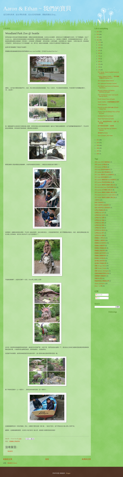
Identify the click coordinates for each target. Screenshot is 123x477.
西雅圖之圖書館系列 (100, 255)
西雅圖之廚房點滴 (100, 258)
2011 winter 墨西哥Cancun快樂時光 (104, 174)
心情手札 (97, 200)
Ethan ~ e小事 (98, 286)
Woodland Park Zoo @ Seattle (105, 116)
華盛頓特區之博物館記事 (102, 281)
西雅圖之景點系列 (14, 441)
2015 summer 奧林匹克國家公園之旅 (105, 197)
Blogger (68, 473)
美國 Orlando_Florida (100, 268)
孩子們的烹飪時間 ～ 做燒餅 (106, 126)
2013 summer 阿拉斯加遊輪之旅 (103, 182)
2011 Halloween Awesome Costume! (107, 83)
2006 (98, 153)
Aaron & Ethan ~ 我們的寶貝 (37, 8)
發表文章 (99, 294)
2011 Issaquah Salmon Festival (106, 80)
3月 (99, 64)
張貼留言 (10, 451)
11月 (99, 45)
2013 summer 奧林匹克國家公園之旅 (105, 185)
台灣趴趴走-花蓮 (99, 220)
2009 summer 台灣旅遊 (101, 164)
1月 (99, 70)
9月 (99, 50)
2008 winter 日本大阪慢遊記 (102, 162)
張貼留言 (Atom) (12, 463)
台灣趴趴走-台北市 (100, 215)
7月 (99, 56)
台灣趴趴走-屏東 (99, 225)
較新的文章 (7, 459)
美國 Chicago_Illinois (100, 265)
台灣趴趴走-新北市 (100, 230)
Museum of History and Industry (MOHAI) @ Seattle (106, 91)
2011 (98, 140)
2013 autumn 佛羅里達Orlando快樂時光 (105, 179)
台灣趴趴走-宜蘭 (99, 217)
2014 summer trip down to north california (105, 195)
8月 (99, 53)
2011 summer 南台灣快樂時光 (103, 172)
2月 (99, 67)
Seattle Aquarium (102, 104)
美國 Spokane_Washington (102, 271)
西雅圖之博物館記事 (100, 248)
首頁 (47, 459)
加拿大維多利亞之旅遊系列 (102, 207)
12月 (99, 42)
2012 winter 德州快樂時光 (102, 177)
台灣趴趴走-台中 (99, 212)
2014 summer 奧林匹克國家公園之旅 (105, 192)
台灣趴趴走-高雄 (99, 227)
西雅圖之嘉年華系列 (100, 253)
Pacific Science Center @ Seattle (106, 99)
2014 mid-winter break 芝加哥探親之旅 (105, 187)
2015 (98, 31)
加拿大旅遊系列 (99, 202)
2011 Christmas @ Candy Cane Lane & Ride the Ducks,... (108, 95)
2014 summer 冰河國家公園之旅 (103, 190)
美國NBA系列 (98, 278)
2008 (98, 148)
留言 (98, 298)
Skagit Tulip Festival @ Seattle (106, 118)
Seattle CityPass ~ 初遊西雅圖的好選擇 (108, 102)
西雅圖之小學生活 (100, 238)
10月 (99, 47)
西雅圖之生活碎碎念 (100, 243)
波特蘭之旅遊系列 (100, 260)
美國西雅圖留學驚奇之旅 (102, 273)
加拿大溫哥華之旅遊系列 (102, 205)
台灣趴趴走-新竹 (99, 233)
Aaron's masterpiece (100, 283)
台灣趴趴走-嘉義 (99, 235)
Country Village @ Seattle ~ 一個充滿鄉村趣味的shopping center (108, 77)
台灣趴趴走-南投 (99, 222)
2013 (98, 37)
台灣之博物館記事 (100, 210)
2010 (98, 142)
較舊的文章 (86, 459)
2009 (98, 145)
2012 (98, 40)
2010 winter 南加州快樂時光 (102, 169)
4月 (99, 61)
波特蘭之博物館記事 (100, 263)
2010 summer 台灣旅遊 (101, 167)
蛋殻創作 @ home (103, 133)
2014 (98, 34)
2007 (98, 151)
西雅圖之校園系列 (100, 245)
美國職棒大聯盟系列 (100, 276)
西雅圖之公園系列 (100, 240)
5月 (99, 58)
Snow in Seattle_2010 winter (105, 135)
